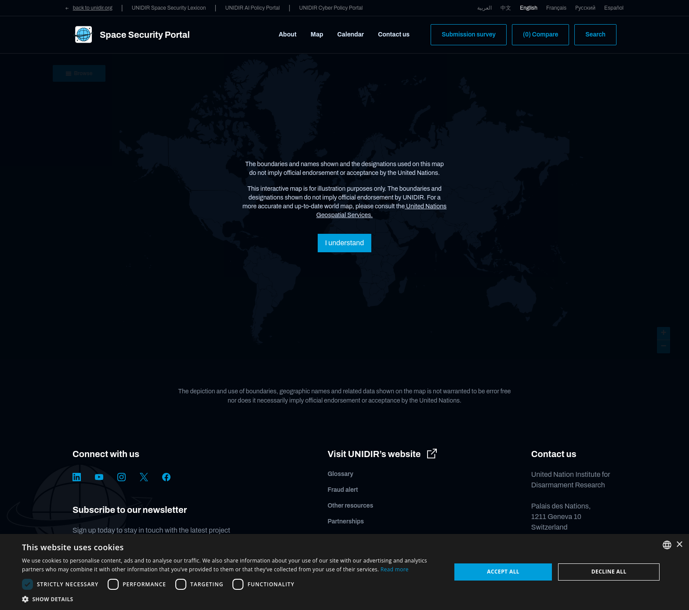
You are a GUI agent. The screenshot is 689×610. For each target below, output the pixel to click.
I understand (344, 243)
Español (614, 8)
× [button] (679, 544)
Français (556, 8)
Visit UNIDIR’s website (382, 454)
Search (595, 34)
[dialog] (344, 572)
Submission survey (469, 34)
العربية (484, 8)
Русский (585, 8)
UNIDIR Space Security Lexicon (169, 8)
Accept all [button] (503, 571)
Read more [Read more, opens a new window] (395, 569)
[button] (230, 599)
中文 (505, 8)
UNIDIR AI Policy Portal (252, 8)
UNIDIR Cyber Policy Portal (331, 8)
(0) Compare (540, 34)
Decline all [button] (609, 571)
